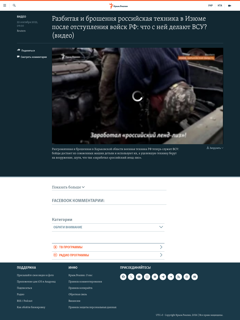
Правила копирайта (80, 288)
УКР (210, 5)
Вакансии (74, 301)
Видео (21, 16)
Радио (20, 294)
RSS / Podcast (24, 301)
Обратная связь (77, 294)
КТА (220, 5)
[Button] (26, 51)
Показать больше (68, 187)
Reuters (21, 31)
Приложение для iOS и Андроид (36, 281)
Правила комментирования (85, 281)
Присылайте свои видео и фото (35, 275)
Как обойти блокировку (31, 307)
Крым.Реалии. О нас (80, 275)
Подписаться (24, 288)
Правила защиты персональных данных (92, 307)
